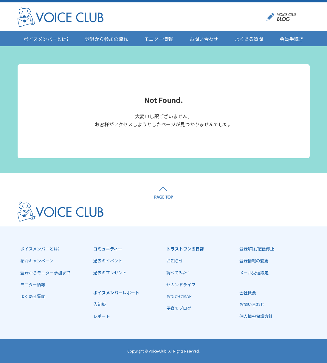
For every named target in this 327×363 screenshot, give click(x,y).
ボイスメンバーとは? (46, 38)
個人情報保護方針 (256, 316)
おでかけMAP (179, 296)
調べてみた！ (178, 273)
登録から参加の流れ (106, 38)
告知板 (99, 304)
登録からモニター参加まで (45, 273)
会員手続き (291, 38)
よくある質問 (249, 38)
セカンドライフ (181, 284)
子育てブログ (178, 308)
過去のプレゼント (110, 273)
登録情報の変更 (254, 261)
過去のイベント (108, 261)
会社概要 (247, 293)
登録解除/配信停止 (256, 249)
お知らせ (174, 261)
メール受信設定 (254, 273)
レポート (101, 316)
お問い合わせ (204, 38)
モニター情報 (158, 38)
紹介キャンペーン (36, 261)
